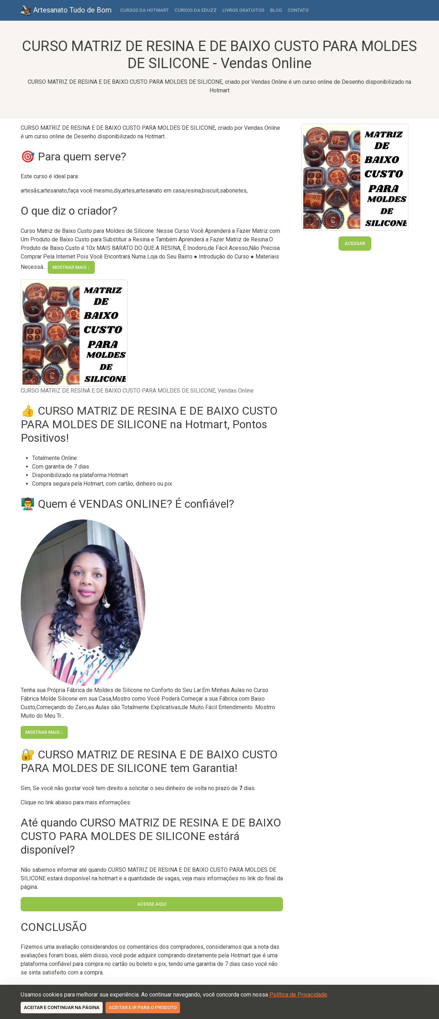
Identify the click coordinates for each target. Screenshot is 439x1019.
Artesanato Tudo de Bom (66, 10)
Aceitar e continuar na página (61, 1007)
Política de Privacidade (298, 994)
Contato (298, 10)
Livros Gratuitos (243, 10)
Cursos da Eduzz (196, 10)
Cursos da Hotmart (144, 10)
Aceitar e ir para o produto (143, 1007)
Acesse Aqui (151, 904)
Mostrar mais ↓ (71, 267)
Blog (276, 10)
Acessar (355, 243)
